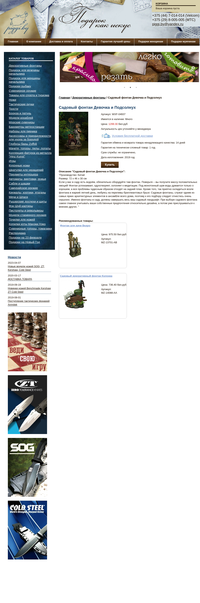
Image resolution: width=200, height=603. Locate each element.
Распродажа (17, 233)
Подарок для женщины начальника (24, 79)
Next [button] (193, 68)
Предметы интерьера (23, 174)
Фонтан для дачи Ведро (75, 225)
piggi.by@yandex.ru (167, 24)
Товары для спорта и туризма (29, 95)
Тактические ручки (21, 104)
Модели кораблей (21, 117)
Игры (12, 161)
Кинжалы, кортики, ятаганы (27, 192)
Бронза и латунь (20, 113)
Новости (14, 257)
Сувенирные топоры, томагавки (30, 228)
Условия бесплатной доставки (132, 135)
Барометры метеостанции (26, 126)
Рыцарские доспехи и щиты (28, 201)
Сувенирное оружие (22, 90)
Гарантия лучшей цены (115, 41)
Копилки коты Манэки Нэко (27, 224)
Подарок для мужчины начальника (24, 71)
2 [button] (130, 87)
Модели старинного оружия (27, 215)
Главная (13, 41)
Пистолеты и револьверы (26, 210)
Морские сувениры (22, 122)
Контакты (87, 41)
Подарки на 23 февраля (25, 237)
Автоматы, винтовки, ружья (27, 179)
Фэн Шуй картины (21, 206)
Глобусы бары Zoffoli (23, 143)
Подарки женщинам (150, 41)
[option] (129, 69)
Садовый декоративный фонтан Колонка (86, 275)
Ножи (12, 99)
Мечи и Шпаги (18, 197)
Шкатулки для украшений (26, 170)
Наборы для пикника (23, 131)
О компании (33, 41)
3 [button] (136, 87)
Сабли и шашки (19, 183)
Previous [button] (66, 68)
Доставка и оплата (61, 41)
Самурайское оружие (23, 188)
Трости (13, 108)
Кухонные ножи (19, 165)
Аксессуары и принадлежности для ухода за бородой (30, 137)
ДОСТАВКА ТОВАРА (20, 279)
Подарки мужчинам (183, 41)
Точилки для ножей (22, 219)
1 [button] (124, 87)
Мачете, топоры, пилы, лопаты (30, 148)
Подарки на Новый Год (24, 242)
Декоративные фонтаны (89, 97)
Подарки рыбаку (20, 86)
